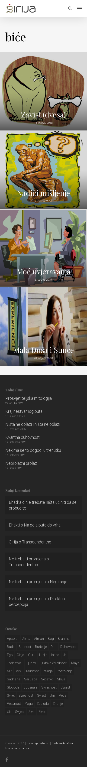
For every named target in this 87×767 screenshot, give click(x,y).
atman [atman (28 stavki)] (39, 638)
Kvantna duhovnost (22, 437)
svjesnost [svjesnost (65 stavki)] (26, 695)
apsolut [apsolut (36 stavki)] (12, 638)
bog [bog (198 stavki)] (51, 638)
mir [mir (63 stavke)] (9, 671)
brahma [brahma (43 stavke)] (64, 638)
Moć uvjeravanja (44, 271)
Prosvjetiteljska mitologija (28, 398)
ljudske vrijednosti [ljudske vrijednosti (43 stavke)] (53, 663)
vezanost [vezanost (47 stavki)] (14, 703)
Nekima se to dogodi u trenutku (33, 450)
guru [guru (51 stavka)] (31, 655)
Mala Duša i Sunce (43, 349)
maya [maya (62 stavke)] (75, 663)
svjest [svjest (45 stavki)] (41, 695)
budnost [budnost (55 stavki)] (25, 647)
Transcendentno (36, 542)
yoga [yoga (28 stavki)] (29, 703)
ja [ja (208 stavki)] (65, 655)
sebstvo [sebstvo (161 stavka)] (47, 679)
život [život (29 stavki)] (42, 712)
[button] (79, 8)
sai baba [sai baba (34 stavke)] (30, 679)
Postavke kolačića (62, 743)
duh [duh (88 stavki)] (53, 647)
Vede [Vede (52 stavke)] (62, 695)
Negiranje (58, 581)
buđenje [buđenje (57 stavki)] (41, 647)
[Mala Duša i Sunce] (43, 326)
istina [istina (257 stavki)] (55, 655)
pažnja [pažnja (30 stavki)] (48, 671)
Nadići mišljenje (43, 192)
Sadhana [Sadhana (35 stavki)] (13, 679)
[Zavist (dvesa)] (43, 91)
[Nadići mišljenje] (43, 169)
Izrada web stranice (17, 748)
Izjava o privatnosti (37, 743)
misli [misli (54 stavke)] (19, 671)
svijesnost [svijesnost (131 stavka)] (49, 687)
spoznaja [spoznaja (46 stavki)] (30, 687)
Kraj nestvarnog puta (23, 411)
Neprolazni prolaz (21, 463)
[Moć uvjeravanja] (43, 248)
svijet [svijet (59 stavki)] (11, 695)
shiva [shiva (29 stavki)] (61, 679)
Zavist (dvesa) (43, 114)
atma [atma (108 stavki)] (26, 638)
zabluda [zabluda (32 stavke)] (43, 703)
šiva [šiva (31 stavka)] (32, 712)
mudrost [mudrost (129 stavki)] (32, 671)
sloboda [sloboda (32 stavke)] (13, 687)
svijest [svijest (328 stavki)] (65, 687)
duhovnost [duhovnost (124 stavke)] (68, 647)
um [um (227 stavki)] (52, 695)
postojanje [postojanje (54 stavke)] (64, 671)
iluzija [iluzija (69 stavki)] (43, 655)
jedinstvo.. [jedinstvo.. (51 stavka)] (15, 663)
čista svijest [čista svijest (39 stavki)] (16, 712)
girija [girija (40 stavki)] (20, 655)
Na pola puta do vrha (42, 525)
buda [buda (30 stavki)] (11, 647)
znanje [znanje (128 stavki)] (58, 703)
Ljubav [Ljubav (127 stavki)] (31, 663)
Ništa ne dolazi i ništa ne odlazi (32, 424)
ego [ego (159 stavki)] (10, 655)
